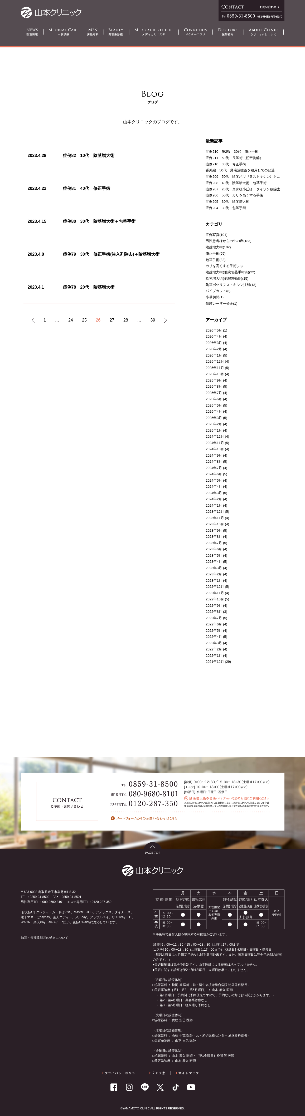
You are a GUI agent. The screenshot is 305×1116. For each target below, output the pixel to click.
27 (112, 320)
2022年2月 (214, 649)
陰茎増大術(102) (218, 247)
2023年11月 (215, 518)
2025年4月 (214, 411)
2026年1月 (214, 355)
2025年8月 (214, 386)
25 (84, 320)
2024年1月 (214, 505)
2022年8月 (214, 612)
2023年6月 (214, 549)
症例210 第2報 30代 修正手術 (232, 152)
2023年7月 (214, 543)
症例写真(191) (216, 235)
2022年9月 (214, 606)
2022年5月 (214, 631)
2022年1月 (214, 656)
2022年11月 (215, 593)
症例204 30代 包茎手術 (226, 208)
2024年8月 (214, 461)
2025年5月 (214, 405)
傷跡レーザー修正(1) (221, 303)
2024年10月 (215, 449)
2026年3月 (214, 343)
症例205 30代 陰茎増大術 (227, 202)
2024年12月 (215, 436)
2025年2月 (214, 424)
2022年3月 (214, 643)
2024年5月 (214, 480)
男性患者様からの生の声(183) (228, 241)
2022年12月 (215, 587)
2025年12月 (215, 361)
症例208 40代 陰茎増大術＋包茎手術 (236, 183)
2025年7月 (214, 393)
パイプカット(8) (218, 291)
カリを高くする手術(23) (224, 266)
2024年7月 (214, 468)
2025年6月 (214, 399)
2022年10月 (215, 599)
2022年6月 (214, 624)
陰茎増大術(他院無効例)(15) (227, 278)
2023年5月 (214, 555)
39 (153, 320)
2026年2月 (214, 349)
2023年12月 (215, 511)
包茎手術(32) (215, 260)
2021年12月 (215, 662)
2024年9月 (214, 455)
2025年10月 (215, 374)
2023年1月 (214, 580)
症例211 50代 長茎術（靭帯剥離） (234, 158)
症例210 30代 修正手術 (226, 164)
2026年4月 (214, 336)
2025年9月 (214, 380)
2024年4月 (214, 486)
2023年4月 (214, 562)
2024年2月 (214, 499)
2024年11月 (215, 443)
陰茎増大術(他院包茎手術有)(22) (230, 272)
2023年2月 (214, 574)
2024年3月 (214, 493)
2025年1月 (214, 430)
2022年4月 (214, 637)
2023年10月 (215, 524)
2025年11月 (215, 368)
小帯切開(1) (215, 297)
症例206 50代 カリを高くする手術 (234, 195)
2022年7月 (214, 618)
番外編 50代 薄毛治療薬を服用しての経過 (240, 170)
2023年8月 (214, 537)
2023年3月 (214, 568)
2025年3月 (214, 418)
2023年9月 (214, 530)
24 (70, 320)
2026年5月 (214, 330)
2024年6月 (214, 474)
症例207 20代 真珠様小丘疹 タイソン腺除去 (243, 189)
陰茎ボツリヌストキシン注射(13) (231, 285)
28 (125, 320)
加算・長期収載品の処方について (44, 938)
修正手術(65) (215, 253)
